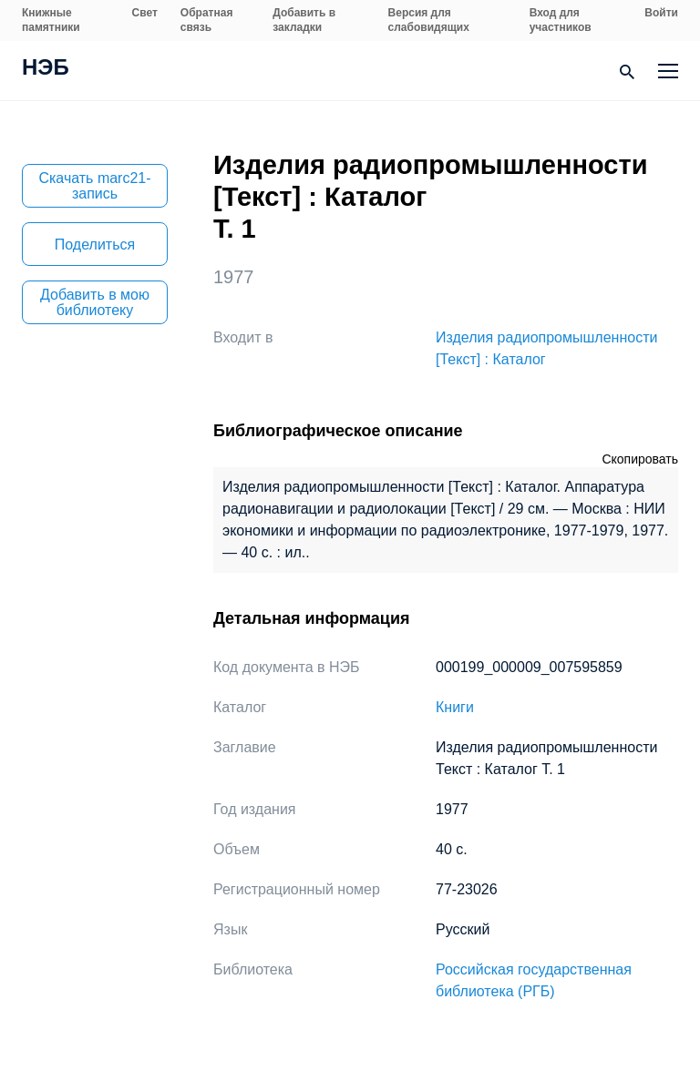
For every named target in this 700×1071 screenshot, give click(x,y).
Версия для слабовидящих (428, 20)
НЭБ (45, 69)
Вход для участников (561, 20)
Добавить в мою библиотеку (94, 302)
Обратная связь (206, 20)
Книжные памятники (51, 20)
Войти (661, 12)
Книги (455, 707)
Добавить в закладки (304, 20)
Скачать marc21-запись (94, 185)
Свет (145, 12)
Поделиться (95, 244)
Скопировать (640, 459)
